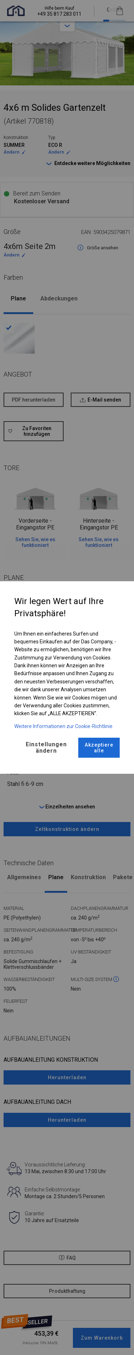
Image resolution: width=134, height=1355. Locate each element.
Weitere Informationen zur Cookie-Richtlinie (63, 726)
